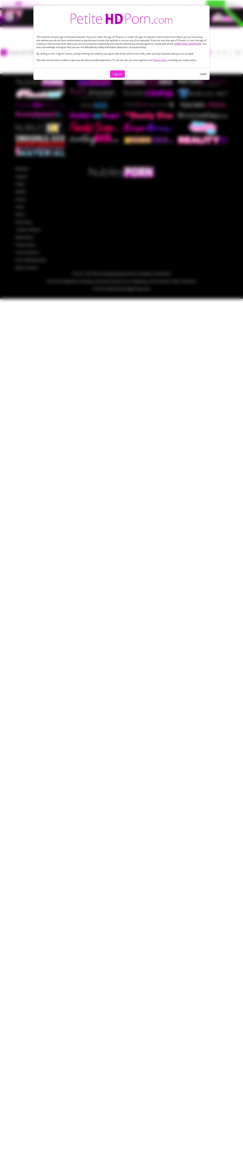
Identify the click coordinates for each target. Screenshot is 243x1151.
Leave (203, 74)
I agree (117, 74)
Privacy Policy (160, 60)
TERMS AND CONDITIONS (187, 43)
